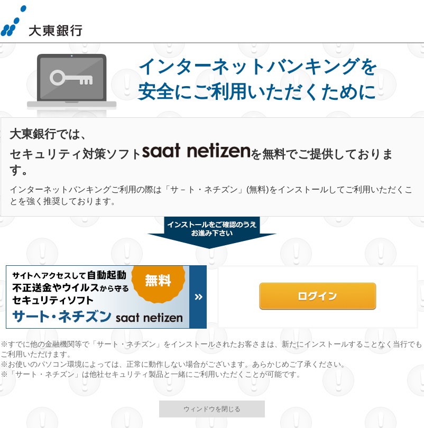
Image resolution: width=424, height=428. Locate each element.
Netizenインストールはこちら (106, 297)
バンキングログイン (318, 297)
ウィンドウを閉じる (212, 409)
